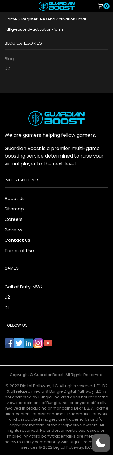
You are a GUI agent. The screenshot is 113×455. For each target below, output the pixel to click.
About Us (15, 198)
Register (29, 19)
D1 (7, 307)
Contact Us (17, 240)
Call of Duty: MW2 (24, 287)
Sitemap (14, 209)
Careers (14, 219)
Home (11, 19)
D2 (7, 68)
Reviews (14, 230)
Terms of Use (19, 250)
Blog (9, 58)
